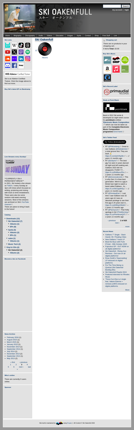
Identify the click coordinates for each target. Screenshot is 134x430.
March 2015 (11, 342)
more (127, 227)
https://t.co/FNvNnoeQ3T (116, 214)
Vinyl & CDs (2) (12, 247)
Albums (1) (14, 224)
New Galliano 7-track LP (115, 239)
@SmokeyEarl (114, 193)
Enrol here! (118, 132)
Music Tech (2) (14, 244)
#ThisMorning (123, 212)
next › (21, 367)
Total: (111, 49)
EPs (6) (13, 227)
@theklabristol (122, 149)
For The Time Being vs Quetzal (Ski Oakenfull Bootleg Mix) (114, 267)
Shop (97, 36)
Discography (30, 36)
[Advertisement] (18, 403)
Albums (45, 58)
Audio (41, 36)
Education (59, 36)
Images (70, 36)
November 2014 (13, 347)
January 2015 (12, 344)
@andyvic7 (113, 161)
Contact (88, 36)
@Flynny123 (114, 210)
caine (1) (12, 238)
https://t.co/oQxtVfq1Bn (115, 156)
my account (117, 10)
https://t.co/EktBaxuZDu (115, 172)
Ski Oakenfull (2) (15, 250)
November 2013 (13, 354)
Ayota (79, 36)
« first (12, 362)
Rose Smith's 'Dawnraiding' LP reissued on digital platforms (116, 260)
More (127, 290)
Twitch (10, 186)
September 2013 (13, 356)
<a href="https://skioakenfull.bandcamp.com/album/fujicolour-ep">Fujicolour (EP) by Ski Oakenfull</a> (17, 121)
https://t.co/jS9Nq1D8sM (115, 205)
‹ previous (23, 362)
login (127, 10)
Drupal (70, 423)
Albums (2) (14, 232)
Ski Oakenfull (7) (15, 221)
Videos (49, 36)
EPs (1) (13, 235)
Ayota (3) (12, 230)
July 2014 (11, 351)
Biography (17, 36)
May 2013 (11, 358)
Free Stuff (106, 36)
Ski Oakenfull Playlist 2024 (116, 272)
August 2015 (12, 340)
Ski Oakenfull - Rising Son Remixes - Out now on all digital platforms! (115, 253)
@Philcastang (114, 146)
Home (7, 36)
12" (36, 50)
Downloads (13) (13, 219)
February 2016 (13, 337)
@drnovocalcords (116, 177)
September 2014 (13, 349)
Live (115, 36)
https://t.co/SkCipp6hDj (115, 189)
